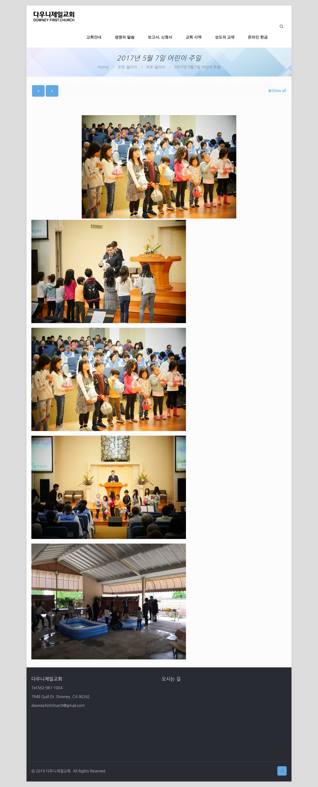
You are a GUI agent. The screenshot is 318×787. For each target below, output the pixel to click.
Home (103, 67)
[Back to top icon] (282, 771)
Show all (277, 90)
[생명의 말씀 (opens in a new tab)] (124, 36)
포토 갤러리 (127, 67)
